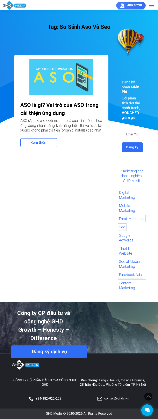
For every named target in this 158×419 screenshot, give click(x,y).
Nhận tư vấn (130, 5)
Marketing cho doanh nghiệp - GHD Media (132, 176)
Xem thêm (38, 142)
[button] (151, 6)
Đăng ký (132, 147)
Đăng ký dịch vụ (49, 351)
